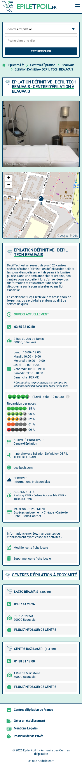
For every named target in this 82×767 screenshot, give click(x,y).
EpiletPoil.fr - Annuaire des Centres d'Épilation (46, 752)
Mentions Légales (26, 728)
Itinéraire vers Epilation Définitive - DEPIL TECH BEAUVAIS (41, 455)
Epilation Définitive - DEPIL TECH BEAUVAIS (44, 69)
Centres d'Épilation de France (33, 709)
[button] (41, 200)
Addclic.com (46, 761)
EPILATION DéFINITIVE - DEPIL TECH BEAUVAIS (41, 252)
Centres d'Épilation (42, 65)
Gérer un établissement (29, 720)
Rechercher (41, 51)
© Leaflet (62, 235)
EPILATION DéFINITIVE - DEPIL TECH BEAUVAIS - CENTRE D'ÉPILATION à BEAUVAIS (44, 87)
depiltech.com (23, 467)
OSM (76, 235)
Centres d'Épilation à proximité (44, 575)
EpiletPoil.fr (16, 65)
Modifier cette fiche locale (31, 547)
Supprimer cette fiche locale (32, 558)
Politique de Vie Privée (28, 736)
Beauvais (68, 65)
